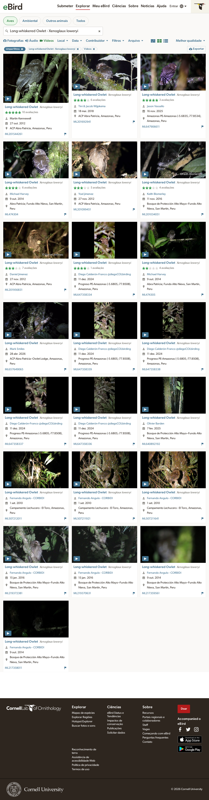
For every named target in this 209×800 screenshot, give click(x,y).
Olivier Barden (155, 423)
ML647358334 (82, 294)
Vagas (146, 729)
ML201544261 (13, 134)
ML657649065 (14, 369)
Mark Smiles (17, 349)
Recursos (148, 712)
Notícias (147, 6)
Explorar (83, 6)
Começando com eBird (156, 733)
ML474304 (11, 214)
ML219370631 (82, 593)
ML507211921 (81, 518)
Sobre (133, 6)
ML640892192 (151, 444)
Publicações (114, 728)
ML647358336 (82, 444)
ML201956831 (13, 289)
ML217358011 (13, 667)
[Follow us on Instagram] (196, 729)
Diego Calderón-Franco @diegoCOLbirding (104, 274)
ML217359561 (151, 593)
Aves (10, 20)
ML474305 (148, 294)
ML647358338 (151, 369)
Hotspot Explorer (82, 721)
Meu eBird (101, 6)
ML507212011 (13, 518)
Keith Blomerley (156, 194)
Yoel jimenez (85, 194)
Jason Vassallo (155, 106)
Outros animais (57, 20)
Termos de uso (80, 769)
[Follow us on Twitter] (188, 729)
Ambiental (30, 20)
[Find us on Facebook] (180, 729)
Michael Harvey (19, 194)
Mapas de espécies (83, 712)
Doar (184, 708)
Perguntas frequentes (155, 737)
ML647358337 (14, 444)
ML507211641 (150, 518)
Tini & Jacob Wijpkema (92, 106)
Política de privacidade (85, 765)
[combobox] (53, 31)
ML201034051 (151, 214)
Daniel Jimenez (19, 274)
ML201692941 (82, 121)
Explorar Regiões (82, 717)
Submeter (65, 6)
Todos (80, 20)
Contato (147, 742)
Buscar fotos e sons (83, 725)
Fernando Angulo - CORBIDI (27, 498)
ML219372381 (13, 593)
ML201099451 (82, 209)
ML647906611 (151, 126)
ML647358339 (82, 369)
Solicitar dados (116, 732)
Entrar (174, 6)
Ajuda (161, 6)
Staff (145, 725)
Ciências (119, 6)
